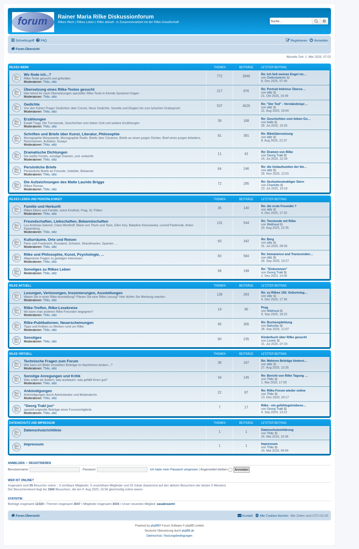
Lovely (271, 340)
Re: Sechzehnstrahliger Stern (282, 181)
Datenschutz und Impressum (32, 422)
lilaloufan (273, 325)
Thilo (46, 81)
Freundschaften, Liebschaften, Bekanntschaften (66, 221)
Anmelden (16, 463)
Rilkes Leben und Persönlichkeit (35, 199)
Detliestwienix (276, 77)
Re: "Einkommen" (274, 269)
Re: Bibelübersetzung (277, 133)
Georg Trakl (275, 155)
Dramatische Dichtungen (45, 152)
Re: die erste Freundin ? (278, 206)
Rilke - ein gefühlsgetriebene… (283, 405)
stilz (54, 81)
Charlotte (273, 185)
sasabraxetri (166, 503)
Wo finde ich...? (37, 74)
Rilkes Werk (19, 67)
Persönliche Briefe (40, 167)
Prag (264, 307)
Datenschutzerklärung (277, 429)
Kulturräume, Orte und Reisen (50, 239)
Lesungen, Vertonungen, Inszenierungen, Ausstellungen (73, 293)
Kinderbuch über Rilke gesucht (284, 337)
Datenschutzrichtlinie (42, 430)
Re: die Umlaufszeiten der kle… (284, 166)
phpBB (155, 525)
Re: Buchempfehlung (276, 322)
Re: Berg (267, 239)
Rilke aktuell (20, 285)
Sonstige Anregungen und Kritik (52, 376)
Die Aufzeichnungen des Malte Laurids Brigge (64, 182)
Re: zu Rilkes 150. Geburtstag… (284, 292)
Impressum (33, 444)
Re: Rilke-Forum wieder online (283, 390)
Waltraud (273, 224)
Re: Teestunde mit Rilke (278, 221)
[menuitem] (41, 40)
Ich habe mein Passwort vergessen (174, 469)
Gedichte (32, 104)
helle (270, 122)
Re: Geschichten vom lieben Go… (286, 118)
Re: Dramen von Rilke (277, 152)
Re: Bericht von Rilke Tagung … (284, 375)
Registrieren (40, 463)
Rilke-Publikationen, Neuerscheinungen (58, 323)
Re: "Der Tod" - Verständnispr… (284, 104)
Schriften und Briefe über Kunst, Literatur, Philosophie (71, 134)
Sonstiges (33, 337)
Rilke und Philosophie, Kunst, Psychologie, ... (64, 254)
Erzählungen (35, 119)
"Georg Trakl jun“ (39, 406)
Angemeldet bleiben (216, 469)
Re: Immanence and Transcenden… (287, 254)
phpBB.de (188, 530)
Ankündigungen (38, 391)
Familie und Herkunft (42, 206)
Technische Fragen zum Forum (51, 361)
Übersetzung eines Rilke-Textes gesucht (59, 89)
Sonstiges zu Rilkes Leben (47, 269)
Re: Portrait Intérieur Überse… (283, 89)
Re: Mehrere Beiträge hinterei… (284, 360)
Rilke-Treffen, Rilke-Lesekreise (50, 308)
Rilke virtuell (20, 353)
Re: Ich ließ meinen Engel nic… (284, 74)
